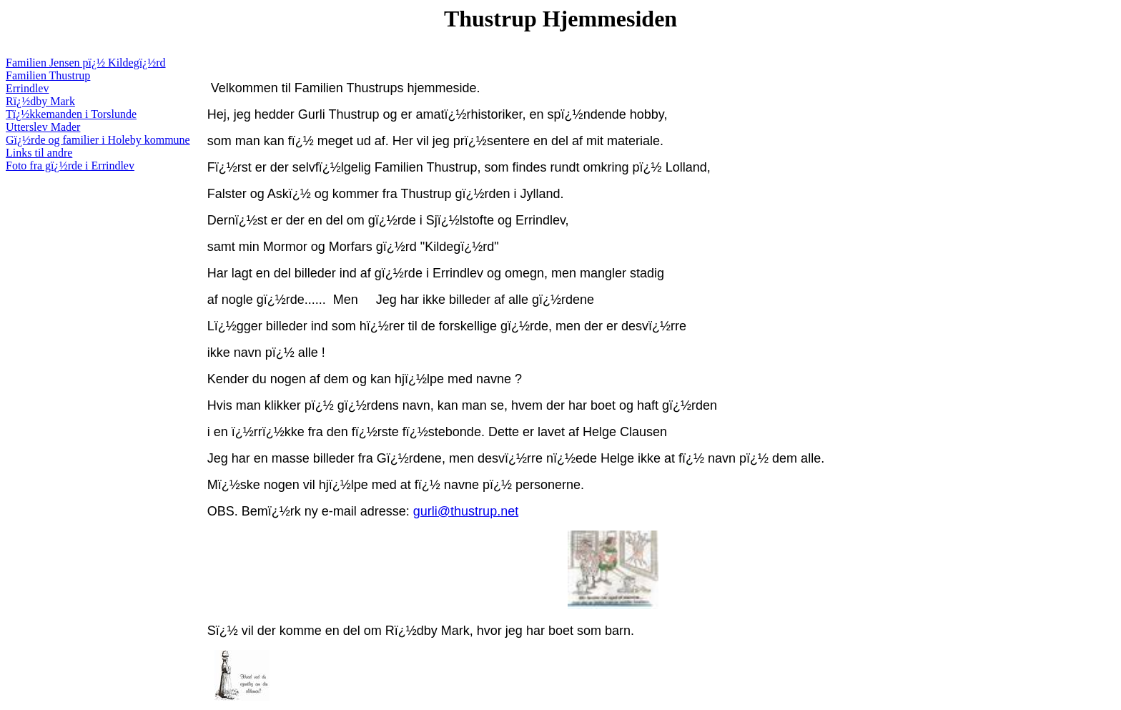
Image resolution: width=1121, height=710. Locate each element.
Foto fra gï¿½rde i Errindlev (70, 165)
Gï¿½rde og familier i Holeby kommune (98, 140)
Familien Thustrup (48, 75)
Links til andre (39, 153)
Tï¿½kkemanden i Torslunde (71, 114)
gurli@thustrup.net (465, 511)
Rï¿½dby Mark (40, 101)
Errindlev (27, 88)
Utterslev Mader (43, 127)
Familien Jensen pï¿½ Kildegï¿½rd (86, 62)
